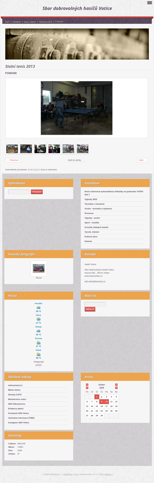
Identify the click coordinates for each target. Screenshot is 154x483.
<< (87, 384)
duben (102, 384)
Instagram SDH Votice (18, 422)
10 (106, 401)
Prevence (89, 213)
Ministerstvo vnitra (17, 399)
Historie (88, 241)
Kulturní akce (91, 236)
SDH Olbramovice (16, 404)
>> (116, 384)
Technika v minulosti (94, 204)
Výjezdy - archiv (92, 218)
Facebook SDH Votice (18, 413)
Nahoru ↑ (109, 474)
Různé (39, 278)
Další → (142, 160)
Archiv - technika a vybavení (98, 208)
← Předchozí (13, 160)
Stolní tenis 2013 (45, 22)
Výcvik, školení (92, 232)
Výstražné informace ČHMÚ (21, 418)
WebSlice (68, 474)
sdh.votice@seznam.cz (95, 281)
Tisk (76, 474)
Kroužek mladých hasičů (96, 227)
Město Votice (14, 390)
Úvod (7, 22)
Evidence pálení (15, 408)
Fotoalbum (17, 22)
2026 (102, 388)
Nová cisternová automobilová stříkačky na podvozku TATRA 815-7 (114, 193)
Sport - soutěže (92, 222)
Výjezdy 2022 (91, 199)
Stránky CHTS (15, 394)
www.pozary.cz (15, 385)
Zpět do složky (74, 160)
